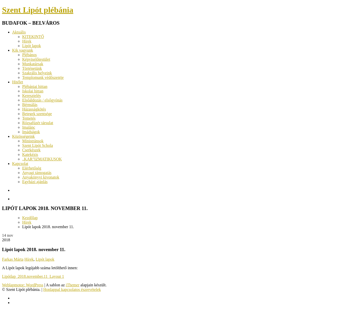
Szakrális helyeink (37, 73)
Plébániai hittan (34, 86)
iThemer (72, 285)
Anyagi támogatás (36, 172)
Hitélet (17, 82)
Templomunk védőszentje (43, 77)
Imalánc (28, 127)
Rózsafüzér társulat (37, 123)
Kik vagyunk (22, 50)
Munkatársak (32, 64)
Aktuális (19, 32)
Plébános (29, 55)
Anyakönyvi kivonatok (40, 177)
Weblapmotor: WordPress (22, 285)
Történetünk (32, 68)
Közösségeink (23, 136)
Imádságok (31, 132)
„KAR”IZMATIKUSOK (42, 159)
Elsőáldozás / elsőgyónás (42, 100)
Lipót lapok (31, 46)
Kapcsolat (20, 163)
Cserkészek (31, 150)
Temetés (29, 118)
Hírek (26, 41)
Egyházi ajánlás (35, 182)
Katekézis (30, 154)
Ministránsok (32, 141)
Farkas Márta (12, 259)
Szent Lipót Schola (37, 145)
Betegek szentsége (37, 114)
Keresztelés (31, 95)
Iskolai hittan (32, 91)
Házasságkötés (34, 109)
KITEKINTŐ (33, 37)
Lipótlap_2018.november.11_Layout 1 (33, 276)
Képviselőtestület (36, 59)
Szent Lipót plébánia (37, 9)
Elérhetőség (31, 168)
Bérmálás (29, 104)
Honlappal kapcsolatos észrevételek (72, 289)
